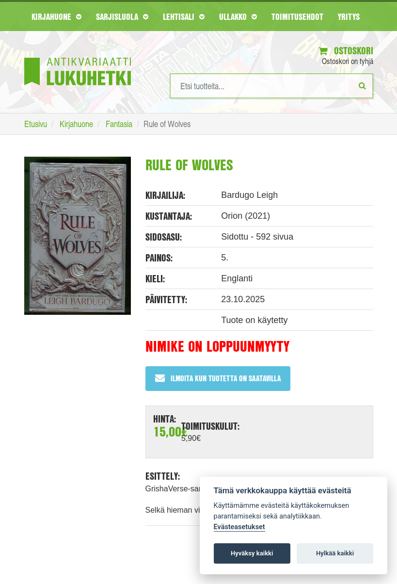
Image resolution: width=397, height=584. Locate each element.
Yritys (349, 16)
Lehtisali (184, 16)
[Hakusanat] (271, 85)
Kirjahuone (56, 16)
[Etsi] (362, 85)
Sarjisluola (122, 16)
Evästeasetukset (239, 527)
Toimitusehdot (297, 16)
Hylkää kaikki (335, 553)
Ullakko (238, 16)
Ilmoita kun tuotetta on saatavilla (218, 378)
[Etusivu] (77, 57)
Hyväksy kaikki (252, 553)
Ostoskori (345, 51)
